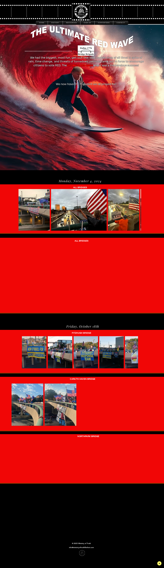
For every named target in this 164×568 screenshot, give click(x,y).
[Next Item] (136, 209)
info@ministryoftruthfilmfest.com (81, 547)
